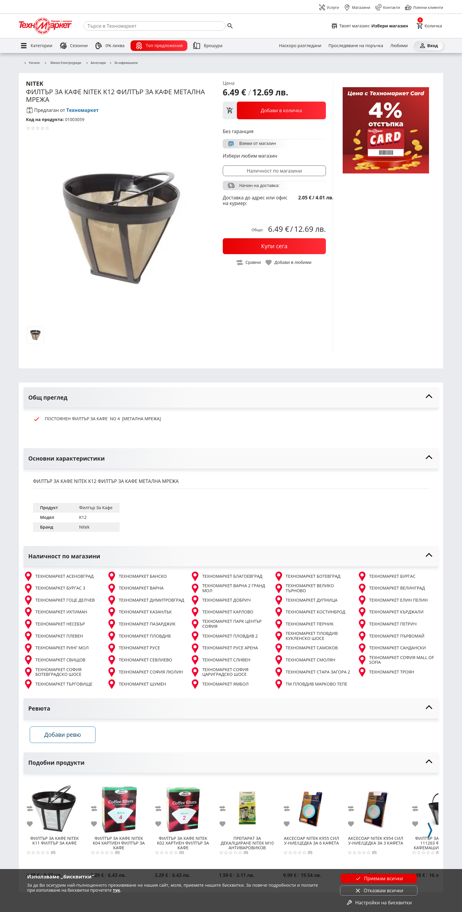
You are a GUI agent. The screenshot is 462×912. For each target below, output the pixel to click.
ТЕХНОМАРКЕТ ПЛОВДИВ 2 (224, 636)
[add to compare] (33, 811)
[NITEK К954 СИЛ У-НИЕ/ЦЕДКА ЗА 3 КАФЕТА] (375, 808)
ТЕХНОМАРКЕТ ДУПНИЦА (306, 600)
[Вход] (428, 45)
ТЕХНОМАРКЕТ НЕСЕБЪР (54, 624)
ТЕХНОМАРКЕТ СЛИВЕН (220, 660)
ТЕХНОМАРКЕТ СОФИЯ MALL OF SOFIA (395, 660)
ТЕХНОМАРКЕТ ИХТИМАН (55, 612)
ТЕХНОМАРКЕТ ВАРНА (135, 588)
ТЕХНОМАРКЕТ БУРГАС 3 (54, 588)
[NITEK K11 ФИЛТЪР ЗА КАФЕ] (54, 808)
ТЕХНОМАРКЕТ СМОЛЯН (304, 660)
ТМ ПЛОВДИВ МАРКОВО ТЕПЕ (310, 684)
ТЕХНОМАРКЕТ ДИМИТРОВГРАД (145, 600)
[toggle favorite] (289, 262)
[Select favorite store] (369, 26)
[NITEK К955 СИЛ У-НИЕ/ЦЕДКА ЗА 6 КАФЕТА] (311, 808)
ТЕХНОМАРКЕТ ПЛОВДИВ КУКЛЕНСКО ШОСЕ (306, 636)
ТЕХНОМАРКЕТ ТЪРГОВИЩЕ (58, 684)
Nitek (84, 527)
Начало (32, 63)
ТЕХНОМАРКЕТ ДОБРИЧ (220, 600)
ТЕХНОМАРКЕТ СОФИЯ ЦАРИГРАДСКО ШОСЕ (219, 672)
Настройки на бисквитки (379, 902)
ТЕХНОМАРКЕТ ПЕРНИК (304, 624)
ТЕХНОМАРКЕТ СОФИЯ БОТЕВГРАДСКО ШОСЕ (53, 672)
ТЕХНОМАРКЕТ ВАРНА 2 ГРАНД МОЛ (227, 588)
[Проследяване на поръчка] (356, 45)
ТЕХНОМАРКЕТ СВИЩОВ (54, 660)
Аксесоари (95, 63)
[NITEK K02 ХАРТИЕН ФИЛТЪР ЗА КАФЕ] (183, 808)
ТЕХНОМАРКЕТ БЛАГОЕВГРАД (226, 576)
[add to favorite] (33, 826)
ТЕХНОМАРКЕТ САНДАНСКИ (391, 648)
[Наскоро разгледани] (300, 45)
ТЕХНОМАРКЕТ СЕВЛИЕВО (139, 660)
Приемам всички (378, 878)
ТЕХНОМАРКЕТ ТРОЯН (385, 672)
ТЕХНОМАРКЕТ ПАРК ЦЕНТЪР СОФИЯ (226, 624)
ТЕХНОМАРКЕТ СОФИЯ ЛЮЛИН (145, 672)
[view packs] (274, 110)
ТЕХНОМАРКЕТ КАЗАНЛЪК (139, 612)
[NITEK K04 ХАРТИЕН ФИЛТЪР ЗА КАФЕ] (118, 808)
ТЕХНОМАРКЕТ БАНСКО (137, 576)
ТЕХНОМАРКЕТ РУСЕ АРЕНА (224, 648)
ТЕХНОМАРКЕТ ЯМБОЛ (219, 684)
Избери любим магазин (250, 156)
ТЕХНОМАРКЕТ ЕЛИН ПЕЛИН (392, 600)
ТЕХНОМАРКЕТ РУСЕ (133, 648)
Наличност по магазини (274, 171)
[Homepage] (45, 26)
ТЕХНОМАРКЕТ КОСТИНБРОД (309, 612)
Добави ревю (65, 737)
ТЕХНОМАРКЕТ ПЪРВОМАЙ (391, 636)
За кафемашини (123, 63)
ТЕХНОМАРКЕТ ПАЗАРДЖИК (141, 624)
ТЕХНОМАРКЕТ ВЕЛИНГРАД (391, 588)
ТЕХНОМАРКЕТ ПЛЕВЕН (53, 636)
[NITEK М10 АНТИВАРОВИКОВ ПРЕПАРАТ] (247, 808)
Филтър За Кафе (96, 507)
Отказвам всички (378, 890)
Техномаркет (82, 110)
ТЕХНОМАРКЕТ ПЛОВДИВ (139, 636)
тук (116, 890)
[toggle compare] (249, 262)
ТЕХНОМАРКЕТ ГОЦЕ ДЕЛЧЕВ (59, 600)
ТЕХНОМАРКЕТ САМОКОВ (306, 648)
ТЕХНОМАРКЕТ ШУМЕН (136, 684)
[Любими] (399, 45)
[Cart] (429, 26)
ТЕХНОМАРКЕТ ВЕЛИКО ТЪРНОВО (304, 588)
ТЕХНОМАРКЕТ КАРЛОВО (221, 612)
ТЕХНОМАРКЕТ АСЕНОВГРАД (59, 576)
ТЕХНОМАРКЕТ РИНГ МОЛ (56, 648)
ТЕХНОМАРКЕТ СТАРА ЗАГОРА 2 (312, 672)
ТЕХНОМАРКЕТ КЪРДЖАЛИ (390, 612)
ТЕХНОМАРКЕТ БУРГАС (386, 576)
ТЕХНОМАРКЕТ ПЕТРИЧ (387, 624)
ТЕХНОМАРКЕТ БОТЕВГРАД (307, 576)
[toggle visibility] (231, 397)
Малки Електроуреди (62, 63)
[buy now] (274, 246)
